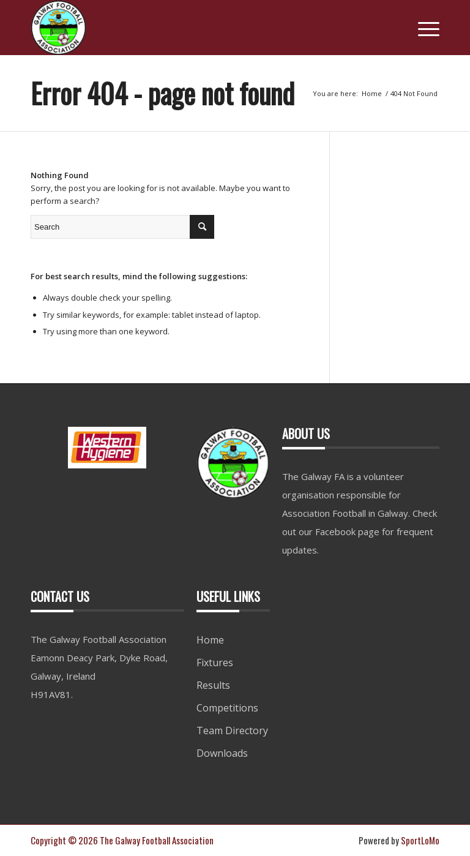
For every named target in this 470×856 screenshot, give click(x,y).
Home (210, 640)
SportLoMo (420, 840)
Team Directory (232, 730)
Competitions (227, 708)
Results (213, 685)
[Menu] (422, 27)
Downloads (222, 753)
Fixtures (214, 662)
